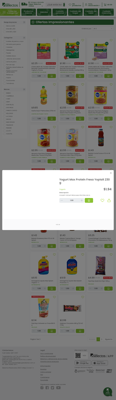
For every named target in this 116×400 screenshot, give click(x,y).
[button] (109, 200)
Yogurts (62, 189)
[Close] (111, 173)
